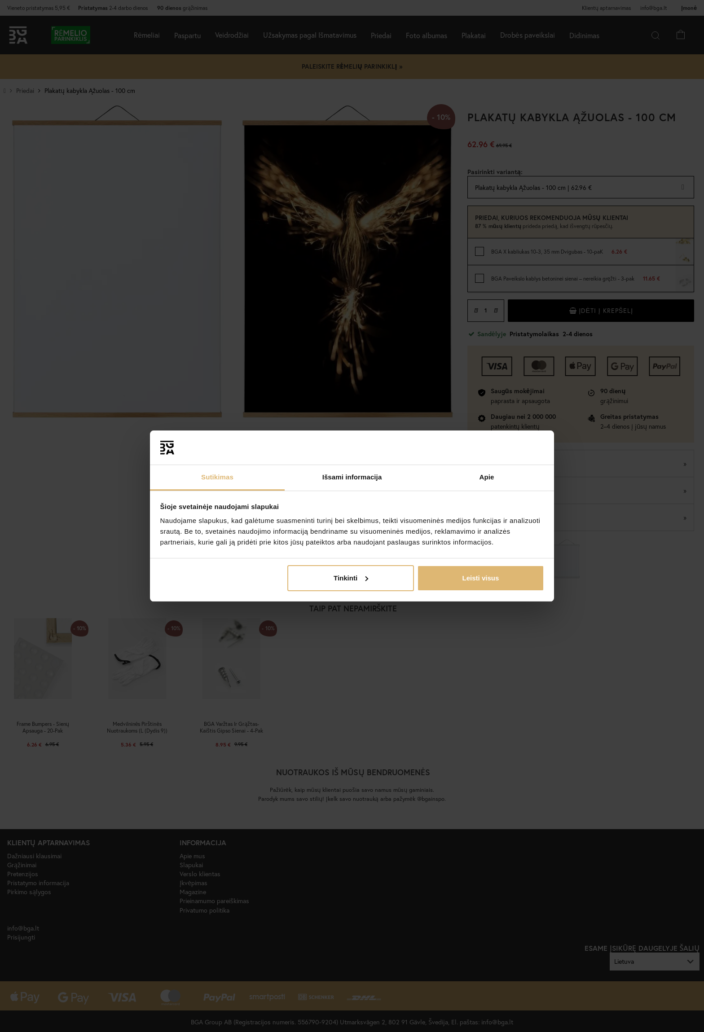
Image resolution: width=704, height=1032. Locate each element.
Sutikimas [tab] (217, 477)
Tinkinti (351, 578)
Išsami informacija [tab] (352, 477)
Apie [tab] (487, 477)
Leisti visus (480, 578)
